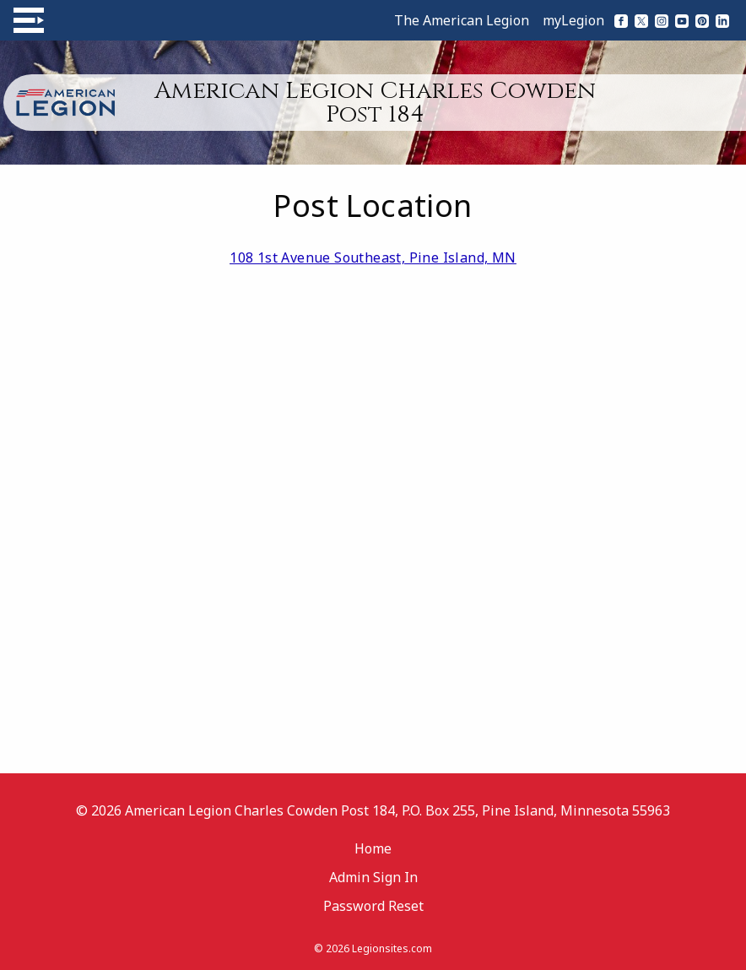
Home (373, 848)
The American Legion (461, 20)
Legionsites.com (392, 948)
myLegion (573, 20)
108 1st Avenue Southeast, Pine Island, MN (373, 257)
